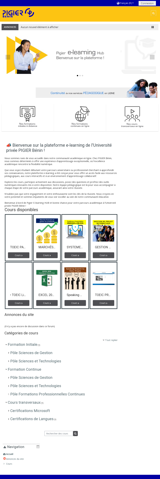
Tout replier (110, 340)
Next (152, 57)
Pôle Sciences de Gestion (31, 353)
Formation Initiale (22, 345)
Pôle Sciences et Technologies (35, 361)
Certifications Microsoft (30, 411)
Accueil (129, 148)
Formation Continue (24, 369)
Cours (129, 157)
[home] (18, 13)
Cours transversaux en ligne (124, 463)
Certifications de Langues (31, 419)
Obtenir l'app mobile (118, 475)
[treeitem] (139, 148)
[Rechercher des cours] (58, 433)
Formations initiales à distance (126, 451)
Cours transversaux (24, 402)
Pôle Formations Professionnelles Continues (47, 394)
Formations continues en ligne (126, 457)
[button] (126, 3)
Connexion (147, 3)
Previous (7, 57)
